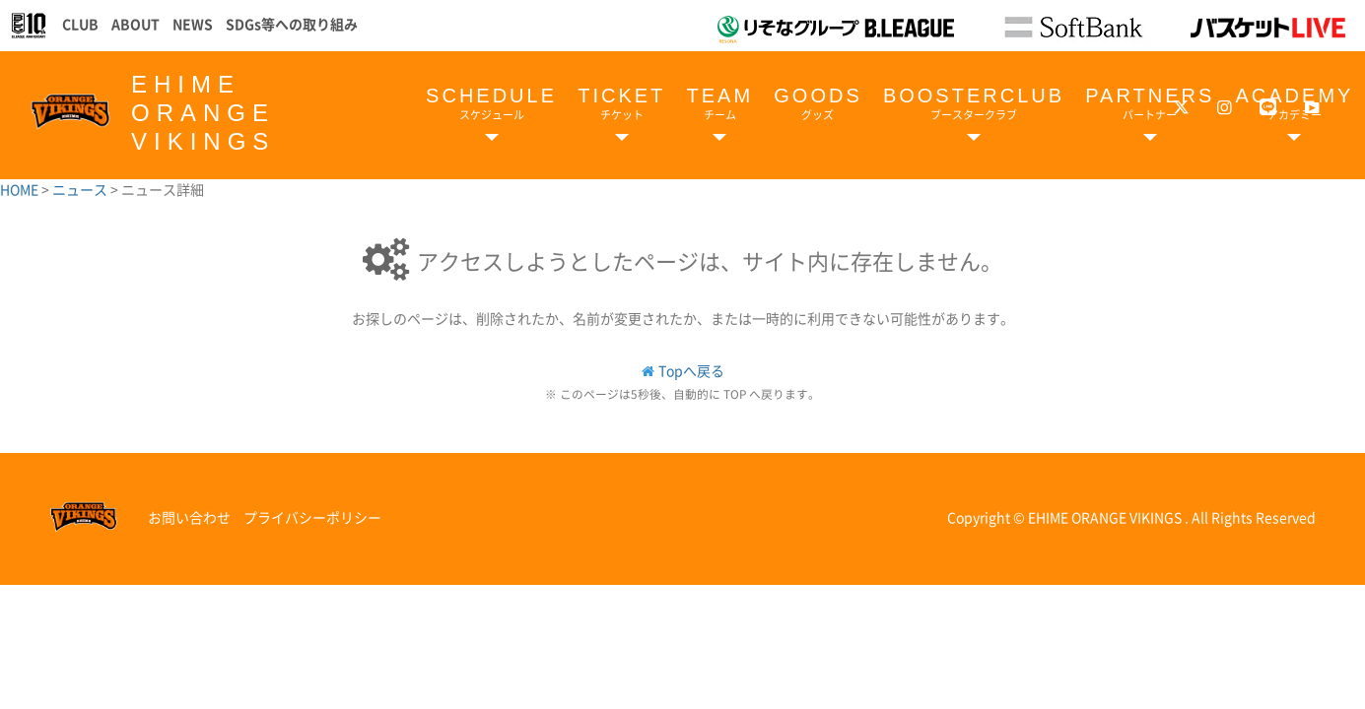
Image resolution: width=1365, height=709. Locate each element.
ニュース (81, 189)
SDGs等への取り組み (292, 23)
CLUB (80, 23)
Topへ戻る (691, 370)
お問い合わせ (189, 517)
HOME (20, 189)
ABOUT (135, 23)
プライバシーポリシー (312, 517)
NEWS (192, 23)
